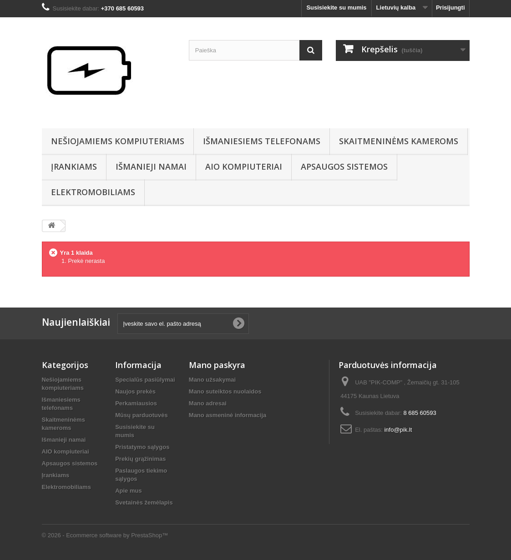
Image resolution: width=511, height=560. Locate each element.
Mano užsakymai (212, 379)
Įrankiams (74, 166)
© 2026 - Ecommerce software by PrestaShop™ (105, 535)
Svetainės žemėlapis (143, 502)
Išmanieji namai (151, 166)
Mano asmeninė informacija (228, 415)
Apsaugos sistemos (344, 166)
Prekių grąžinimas (140, 458)
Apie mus (128, 490)
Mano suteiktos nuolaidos (225, 391)
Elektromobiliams (93, 192)
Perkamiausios (136, 403)
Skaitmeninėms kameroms (398, 141)
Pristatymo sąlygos (142, 447)
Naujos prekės (135, 391)
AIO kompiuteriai (243, 166)
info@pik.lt (398, 429)
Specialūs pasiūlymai (145, 379)
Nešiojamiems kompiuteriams (117, 141)
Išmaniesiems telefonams (261, 141)
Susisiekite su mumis (336, 7)
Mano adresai (208, 403)
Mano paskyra (217, 364)
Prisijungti (450, 7)
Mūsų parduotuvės (141, 415)
